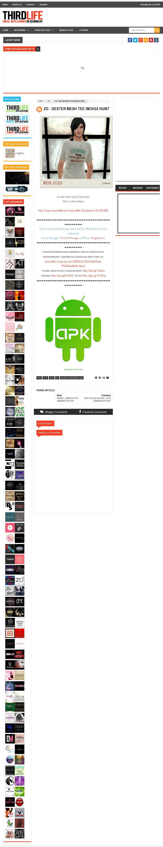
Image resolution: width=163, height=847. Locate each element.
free (39, 378)
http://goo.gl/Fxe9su (93, 270)
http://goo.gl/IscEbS (62, 275)
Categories (20, 30)
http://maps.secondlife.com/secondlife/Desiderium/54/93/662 (73, 210)
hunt (45, 378)
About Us (16, 5)
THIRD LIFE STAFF (42, 30)
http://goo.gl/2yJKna (94, 275)
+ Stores (83, 30)
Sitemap (43, 5)
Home (5, 5)
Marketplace (66, 30)
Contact (30, 5)
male (52, 378)
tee (48, 101)
